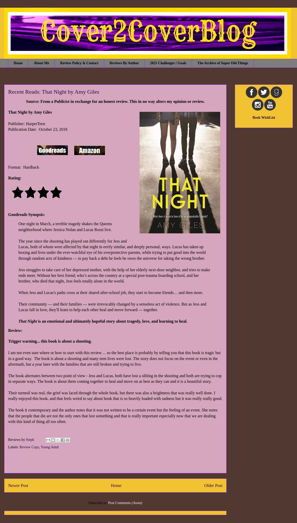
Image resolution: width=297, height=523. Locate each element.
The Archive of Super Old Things (222, 63)
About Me (41, 63)
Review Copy (29, 447)
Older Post (213, 485)
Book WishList (263, 117)
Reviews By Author (124, 63)
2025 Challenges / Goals (168, 63)
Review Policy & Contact (79, 63)
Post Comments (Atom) (125, 503)
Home (18, 63)
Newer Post (18, 485)
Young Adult (50, 447)
